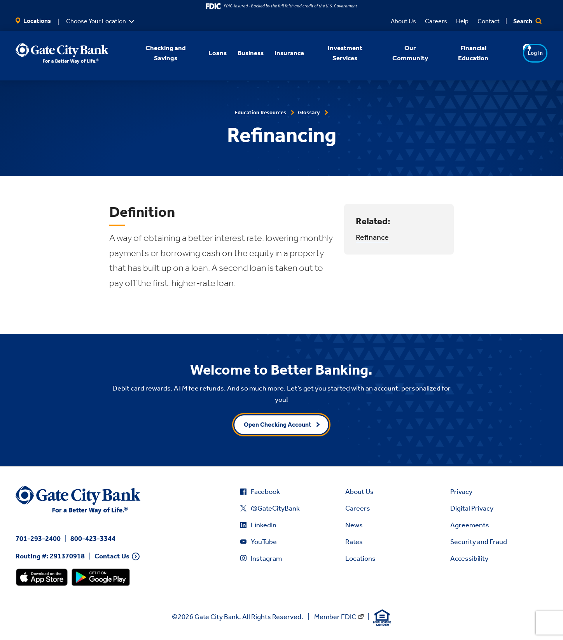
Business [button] (240, 53)
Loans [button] (207, 53)
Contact (488, 21)
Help (462, 21)
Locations (33, 20)
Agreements (469, 525)
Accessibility (469, 558)
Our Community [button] (400, 53)
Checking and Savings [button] (155, 53)
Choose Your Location (96, 21)
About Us (403, 21)
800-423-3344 (92, 538)
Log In (520, 53)
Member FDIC (335, 616)
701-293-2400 (38, 538)
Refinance (372, 237)
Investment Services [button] (335, 53)
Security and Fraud (478, 541)
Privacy (461, 491)
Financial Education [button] (463, 53)
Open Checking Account (277, 424)
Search (527, 21)
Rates (354, 541)
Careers (436, 21)
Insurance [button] (279, 53)
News (354, 525)
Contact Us (111, 556)
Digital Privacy (471, 508)
